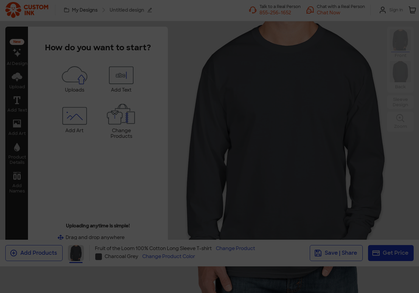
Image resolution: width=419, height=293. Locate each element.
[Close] (300, 120)
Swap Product (209, 167)
